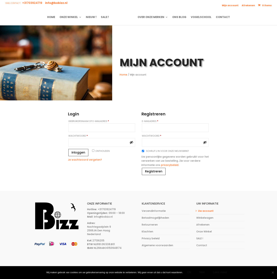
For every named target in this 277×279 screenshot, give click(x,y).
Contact (222, 17)
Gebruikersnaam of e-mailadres (92, 121)
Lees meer (220, 272)
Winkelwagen (204, 218)
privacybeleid (169, 165)
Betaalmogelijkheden (155, 218)
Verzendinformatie (154, 211)
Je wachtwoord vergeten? (85, 159)
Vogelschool (200, 17)
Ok (190, 272)
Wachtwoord (82, 135)
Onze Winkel (70, 17)
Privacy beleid (151, 238)
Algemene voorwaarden (157, 245)
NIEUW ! (92, 17)
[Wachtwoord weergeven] (131, 142)
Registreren (153, 171)
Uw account (206, 211)
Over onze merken (150, 17)
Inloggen (78, 152)
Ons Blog (178, 17)
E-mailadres (154, 121)
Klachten (147, 231)
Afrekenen (248, 5)
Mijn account (230, 5)
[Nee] (272, 272)
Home (52, 17)
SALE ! (106, 17)
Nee (202, 272)
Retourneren (150, 224)
